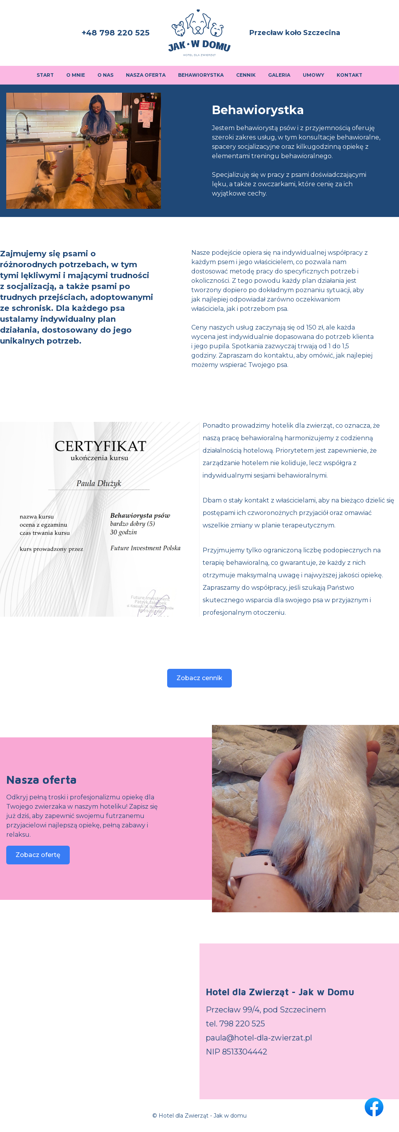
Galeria (279, 75)
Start (45, 75)
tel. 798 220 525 (235, 1023)
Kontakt (349, 75)
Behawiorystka (201, 75)
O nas (105, 75)
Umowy (313, 75)
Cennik (246, 75)
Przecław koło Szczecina (294, 32)
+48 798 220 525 (115, 32)
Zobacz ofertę (38, 855)
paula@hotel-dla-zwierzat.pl (259, 1037)
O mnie (75, 75)
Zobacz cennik (199, 678)
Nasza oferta (146, 75)
